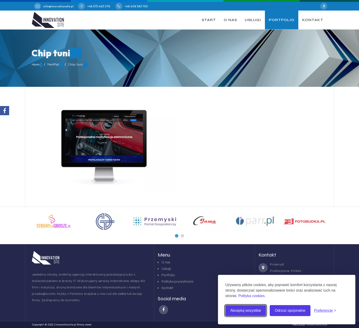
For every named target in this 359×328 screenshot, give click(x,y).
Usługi (166, 269)
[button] (177, 236)
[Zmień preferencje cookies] (325, 310)
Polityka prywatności (177, 281)
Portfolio (168, 275)
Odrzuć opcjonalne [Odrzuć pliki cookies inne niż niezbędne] (290, 310)
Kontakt (167, 288)
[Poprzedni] (176, 236)
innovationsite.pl (317, 324)
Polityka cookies (251, 296)
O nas (166, 262)
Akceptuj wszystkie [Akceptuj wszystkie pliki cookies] (245, 310)
